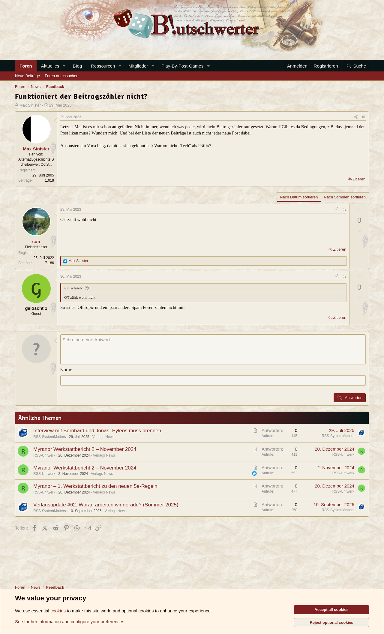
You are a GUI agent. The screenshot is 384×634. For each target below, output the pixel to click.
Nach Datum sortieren (299, 197)
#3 (344, 276)
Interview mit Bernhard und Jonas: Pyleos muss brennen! (98, 430)
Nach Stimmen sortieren (345, 197)
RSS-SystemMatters (49, 437)
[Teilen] (356, 117)
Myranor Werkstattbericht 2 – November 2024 (84, 449)
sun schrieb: (73, 288)
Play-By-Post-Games (182, 65)
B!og (77, 65)
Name (66, 369)
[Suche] (356, 65)
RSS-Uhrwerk (44, 455)
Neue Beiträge (27, 76)
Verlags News (103, 437)
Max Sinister (30, 105)
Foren (26, 65)
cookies (58, 610)
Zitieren (358, 179)
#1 (364, 117)
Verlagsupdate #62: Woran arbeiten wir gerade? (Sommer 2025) (105, 504)
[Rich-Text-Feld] (213, 349)
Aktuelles (50, 65)
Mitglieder (138, 65)
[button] (64, 65)
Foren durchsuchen (61, 76)
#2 (344, 209)
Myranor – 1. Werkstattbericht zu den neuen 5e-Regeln (95, 486)
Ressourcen (103, 65)
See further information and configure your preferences (69, 621)
